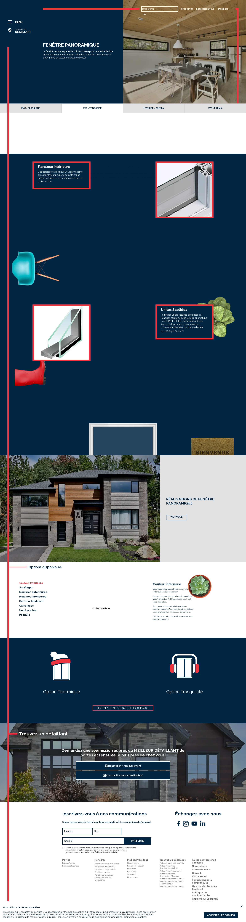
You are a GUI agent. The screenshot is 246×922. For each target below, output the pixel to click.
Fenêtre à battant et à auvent (107, 864)
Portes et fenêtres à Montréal (172, 863)
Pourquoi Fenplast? (135, 866)
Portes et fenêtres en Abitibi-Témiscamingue (172, 882)
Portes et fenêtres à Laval (170, 871)
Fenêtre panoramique (104, 875)
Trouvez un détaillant (173, 860)
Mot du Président (137, 860)
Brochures (131, 871)
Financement (133, 877)
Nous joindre (199, 866)
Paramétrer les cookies (134, 917)
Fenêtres (100, 860)
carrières (222, 9)
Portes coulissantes (70, 866)
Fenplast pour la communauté (202, 881)
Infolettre (186, 9)
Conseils (197, 873)
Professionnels (201, 869)
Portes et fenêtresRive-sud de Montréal (169, 867)
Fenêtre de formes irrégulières (103, 879)
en (144, 14)
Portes (66, 860)
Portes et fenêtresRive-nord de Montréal (169, 875)
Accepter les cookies (221, 915)
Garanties (131, 874)
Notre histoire (133, 863)
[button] (20, 22)
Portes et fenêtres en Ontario (172, 886)
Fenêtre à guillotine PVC (105, 866)
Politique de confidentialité (106, 852)
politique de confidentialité (108, 917)
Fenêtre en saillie (102, 872)
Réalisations (199, 876)
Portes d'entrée (68, 863)
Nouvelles (131, 869)
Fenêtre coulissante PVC (105, 869)
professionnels (205, 9)
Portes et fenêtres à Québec (171, 879)
